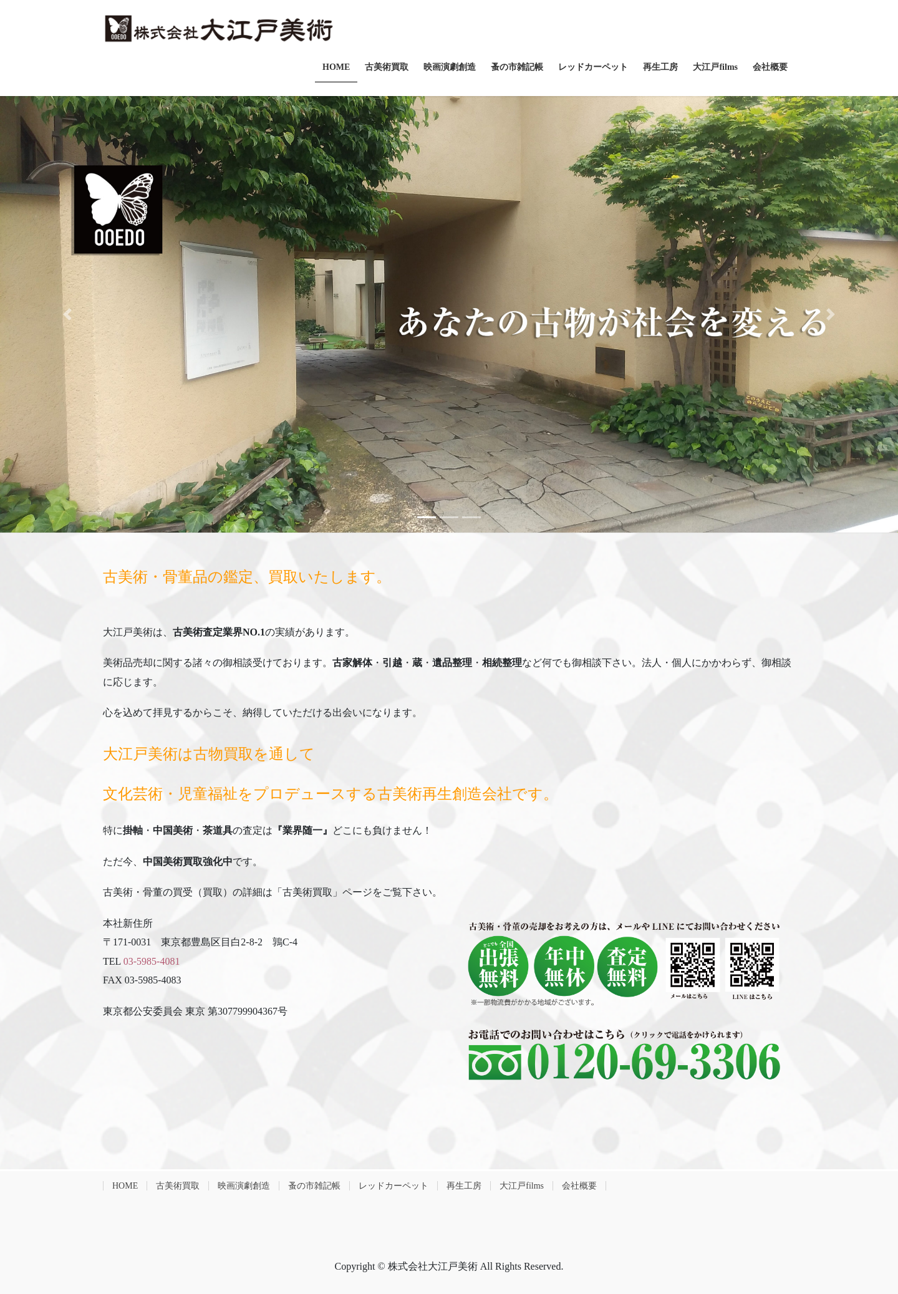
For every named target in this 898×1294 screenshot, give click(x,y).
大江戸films (522, 1185)
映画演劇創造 (244, 1185)
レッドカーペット (393, 1185)
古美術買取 (178, 1185)
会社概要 (579, 1185)
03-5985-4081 (151, 961)
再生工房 (464, 1185)
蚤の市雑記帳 (314, 1185)
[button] (67, 314)
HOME (125, 1185)
